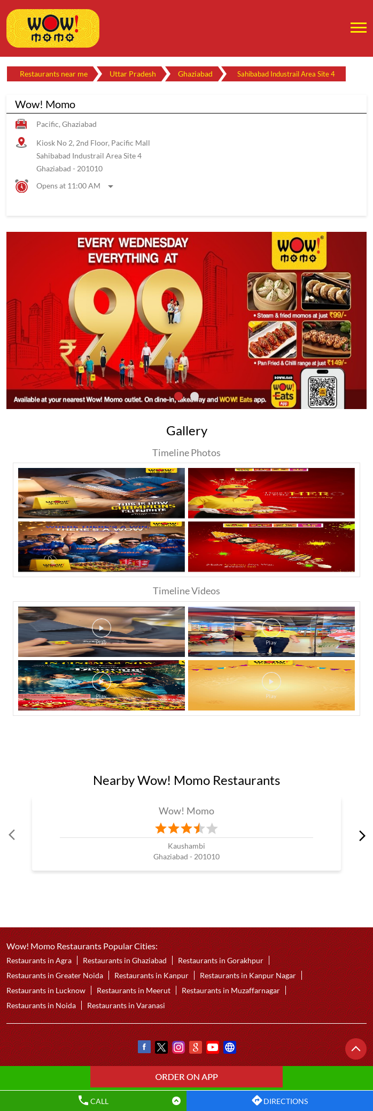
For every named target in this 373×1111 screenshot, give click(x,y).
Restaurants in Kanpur (151, 975)
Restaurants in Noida (41, 1005)
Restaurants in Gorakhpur (220, 960)
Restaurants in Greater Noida (54, 975)
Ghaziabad (195, 73)
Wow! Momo (187, 810)
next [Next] (360, 835)
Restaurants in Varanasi (126, 1005)
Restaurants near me (54, 73)
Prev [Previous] (12, 835)
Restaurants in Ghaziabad (125, 960)
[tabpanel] (186, 320)
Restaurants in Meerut (133, 990)
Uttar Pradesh (133, 73)
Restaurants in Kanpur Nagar (248, 975)
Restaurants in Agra (39, 960)
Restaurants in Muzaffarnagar (231, 990)
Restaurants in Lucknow (46, 990)
